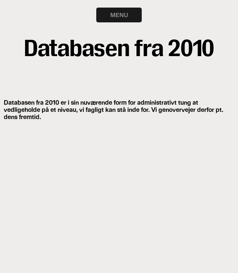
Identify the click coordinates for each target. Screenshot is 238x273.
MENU (119, 14)
